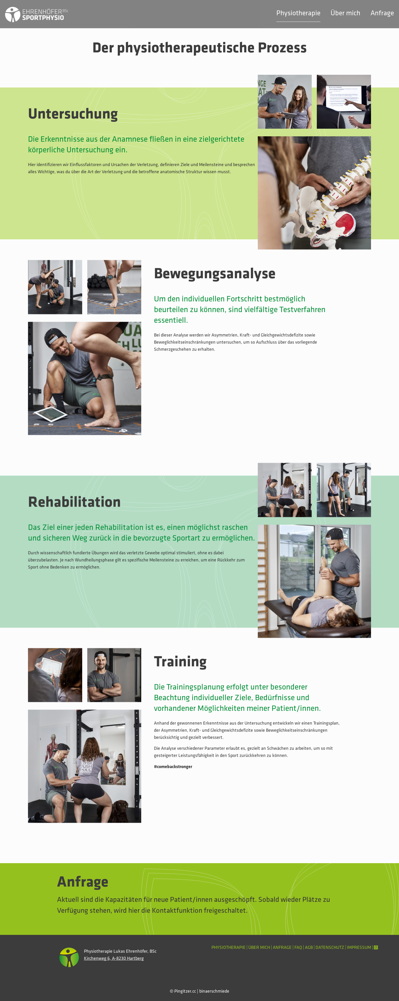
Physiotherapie (228, 947)
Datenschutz (330, 947)
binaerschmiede (214, 991)
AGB (309, 947)
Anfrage (282, 947)
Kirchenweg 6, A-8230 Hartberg (114, 958)
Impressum (359, 947)
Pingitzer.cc (185, 991)
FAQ (298, 947)
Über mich (259, 947)
